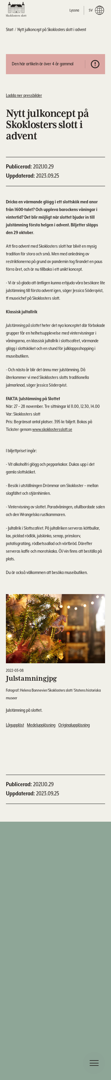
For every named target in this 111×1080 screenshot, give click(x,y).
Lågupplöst (15, 725)
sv (96, 10)
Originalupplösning (74, 725)
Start (9, 29)
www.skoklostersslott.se (52, 431)
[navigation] (94, 1063)
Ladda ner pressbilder (24, 95)
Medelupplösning (41, 725)
